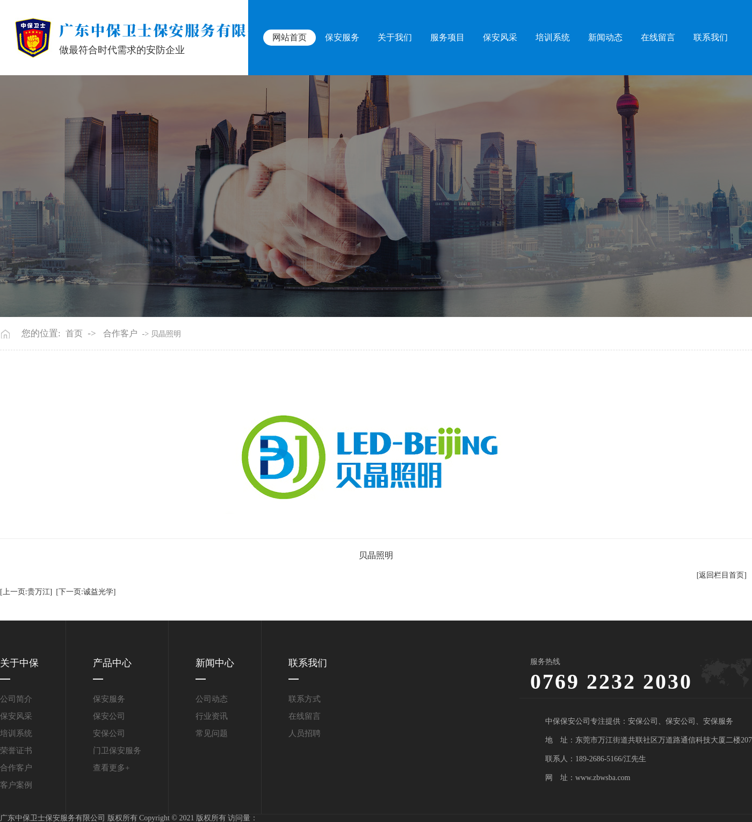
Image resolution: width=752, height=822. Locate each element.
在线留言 (658, 37)
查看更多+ (111, 767)
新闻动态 (606, 37)
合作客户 (120, 333)
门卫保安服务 (117, 750)
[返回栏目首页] (722, 575)
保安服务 (345, 37)
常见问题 (212, 733)
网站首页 (292, 37)
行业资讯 (212, 716)
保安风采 (502, 37)
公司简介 (16, 699)
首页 (74, 333)
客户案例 (16, 785)
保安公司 (109, 716)
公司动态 (212, 699)
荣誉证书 (16, 750)
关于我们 (397, 37)
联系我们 (710, 37)
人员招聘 (304, 733)
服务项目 (449, 37)
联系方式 (304, 699)
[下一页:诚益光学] (85, 592)
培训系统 (554, 37)
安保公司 (109, 733)
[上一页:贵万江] (26, 592)
